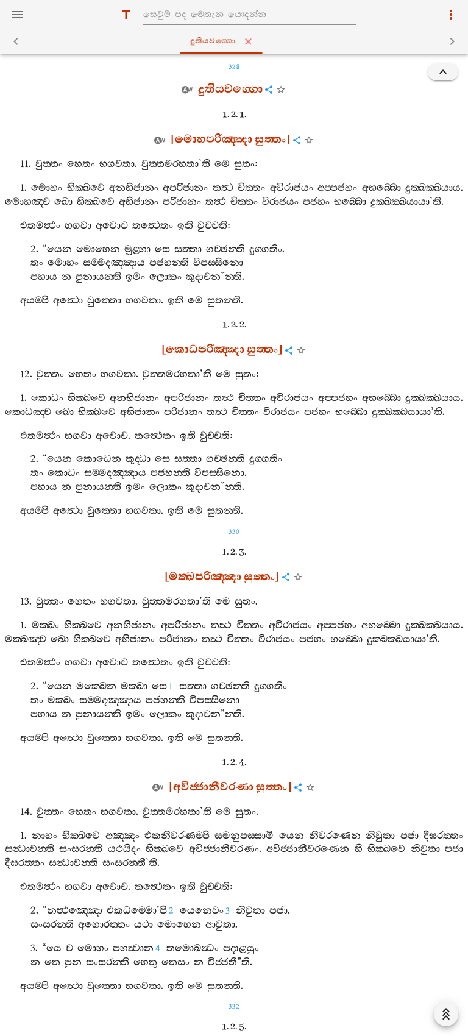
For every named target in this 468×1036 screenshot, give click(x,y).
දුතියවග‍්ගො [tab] (236, 41)
